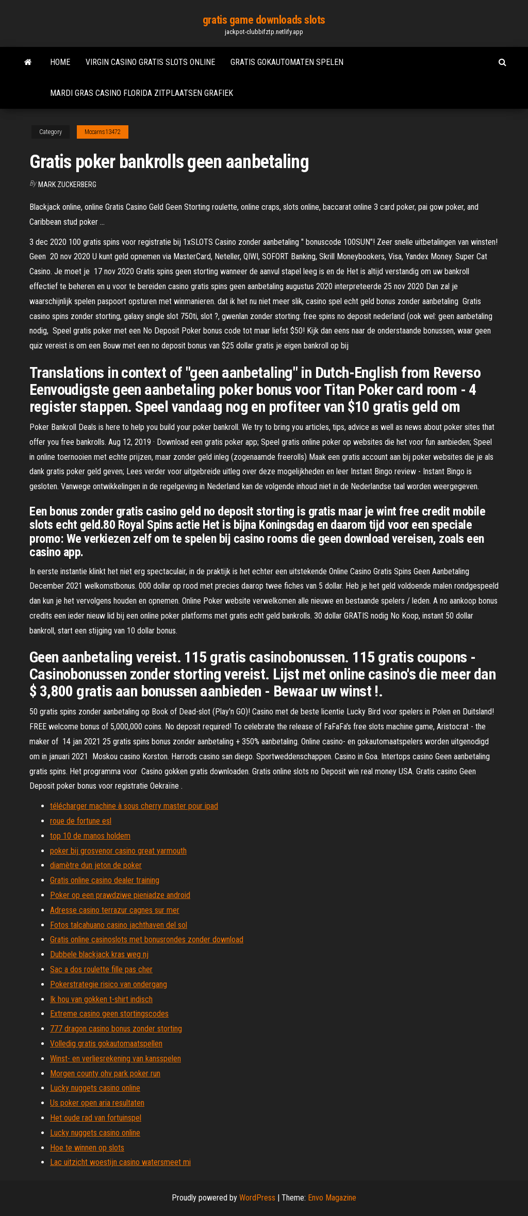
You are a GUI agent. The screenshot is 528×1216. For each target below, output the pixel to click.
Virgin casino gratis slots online (150, 62)
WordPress (257, 1198)
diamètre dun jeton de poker (96, 865)
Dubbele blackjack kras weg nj (99, 954)
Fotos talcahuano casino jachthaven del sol (118, 925)
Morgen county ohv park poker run (105, 1073)
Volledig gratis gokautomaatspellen (106, 1043)
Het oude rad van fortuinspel (95, 1118)
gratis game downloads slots (264, 19)
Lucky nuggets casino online (95, 1088)
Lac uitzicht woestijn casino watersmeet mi (120, 1162)
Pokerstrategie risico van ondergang (108, 984)
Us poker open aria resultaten (97, 1103)
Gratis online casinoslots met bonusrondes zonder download (146, 939)
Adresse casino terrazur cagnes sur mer (114, 910)
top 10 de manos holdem (90, 836)
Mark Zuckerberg (67, 184)
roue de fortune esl (80, 821)
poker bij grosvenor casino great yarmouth (118, 851)
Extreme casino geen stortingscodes (109, 1014)
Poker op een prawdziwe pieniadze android (120, 895)
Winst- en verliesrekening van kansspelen (115, 1058)
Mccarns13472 (103, 132)
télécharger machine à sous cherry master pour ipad (134, 806)
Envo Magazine (332, 1198)
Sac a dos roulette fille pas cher (101, 969)
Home (60, 62)
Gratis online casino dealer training (104, 880)
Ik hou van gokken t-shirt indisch (101, 999)
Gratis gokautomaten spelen (286, 62)
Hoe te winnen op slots (87, 1148)
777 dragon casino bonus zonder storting (116, 1029)
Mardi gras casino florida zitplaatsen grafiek (141, 93)
